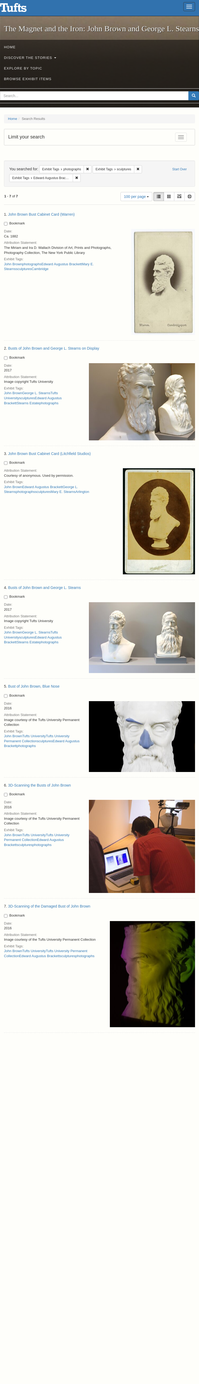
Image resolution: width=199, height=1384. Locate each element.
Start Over (179, 169)
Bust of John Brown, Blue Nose (34, 686)
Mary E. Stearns (63, 492)
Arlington (82, 492)
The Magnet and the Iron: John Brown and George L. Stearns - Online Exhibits (20, 9)
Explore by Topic (23, 68)
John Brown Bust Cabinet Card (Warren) (41, 214)
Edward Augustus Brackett (61, 264)
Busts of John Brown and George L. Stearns (44, 587)
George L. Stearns (36, 393)
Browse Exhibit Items (27, 79)
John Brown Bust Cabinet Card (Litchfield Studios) (49, 454)
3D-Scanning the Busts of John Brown (39, 785)
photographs (31, 264)
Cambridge (40, 269)
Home (10, 47)
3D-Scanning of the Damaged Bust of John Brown (49, 906)
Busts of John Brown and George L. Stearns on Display (53, 348)
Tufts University (34, 736)
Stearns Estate (28, 403)
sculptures (24, 269)
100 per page (136, 196)
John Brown (13, 264)
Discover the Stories (30, 58)
